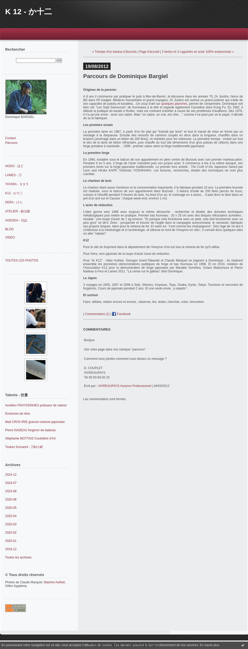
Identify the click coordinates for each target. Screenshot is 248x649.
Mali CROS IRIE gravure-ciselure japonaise (35, 422)
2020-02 (11, 532)
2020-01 (11, 541)
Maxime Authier (54, 582)
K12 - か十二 (14, 193)
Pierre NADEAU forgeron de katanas (30, 430)
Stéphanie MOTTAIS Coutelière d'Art (30, 438)
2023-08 (11, 491)
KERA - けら (13, 202)
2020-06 (11, 499)
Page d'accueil (149, 52)
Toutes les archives (18, 557)
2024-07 (11, 483)
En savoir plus (209, 645)
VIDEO (10, 237)
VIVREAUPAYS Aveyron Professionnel (124, 386)
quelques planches (174, 104)
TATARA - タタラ (17, 184)
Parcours (11, 143)
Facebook (121, 314)
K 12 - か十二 (28, 11)
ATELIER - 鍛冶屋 (17, 211)
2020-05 (11, 508)
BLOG (9, 229)
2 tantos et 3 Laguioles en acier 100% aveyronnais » (198, 52)
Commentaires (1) (97, 314)
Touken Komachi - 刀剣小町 (24, 447)
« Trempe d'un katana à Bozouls (114, 52)
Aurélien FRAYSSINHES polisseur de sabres (36, 405)
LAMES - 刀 (13, 175)
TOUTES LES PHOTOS (21, 260)
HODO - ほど (14, 166)
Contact (10, 138)
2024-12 (11, 474)
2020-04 (11, 516)
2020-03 (11, 524)
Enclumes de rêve (17, 413)
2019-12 (11, 549)
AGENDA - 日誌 (16, 220)
